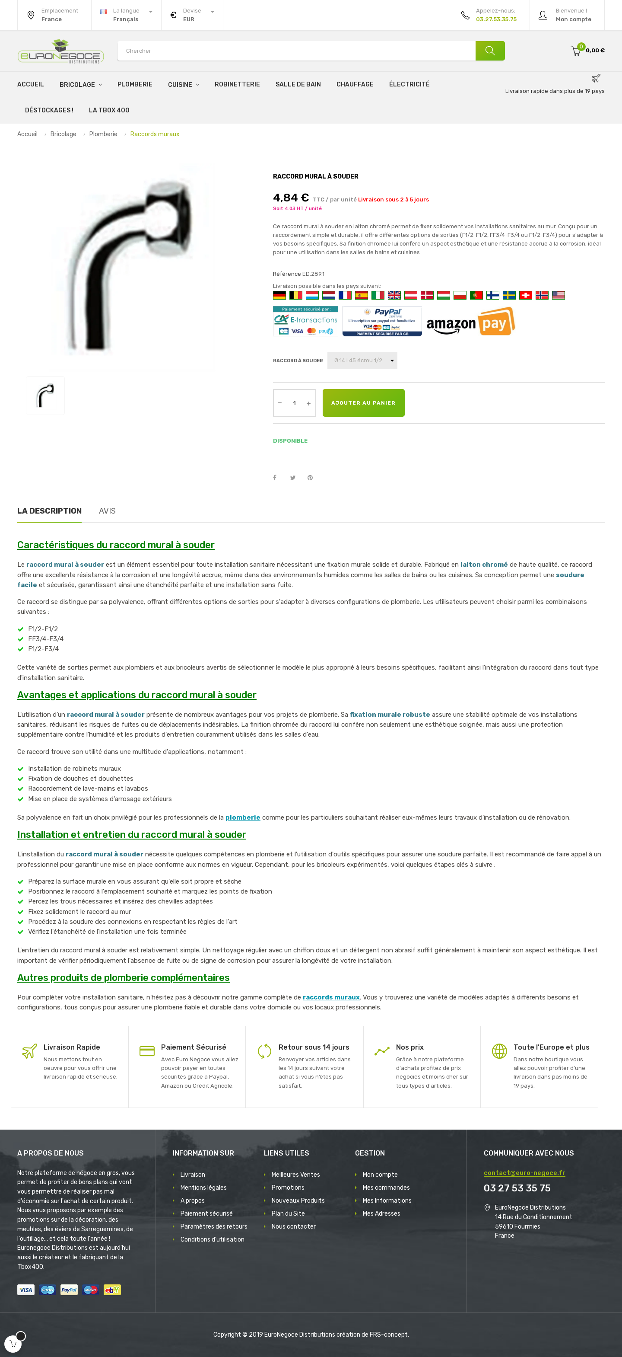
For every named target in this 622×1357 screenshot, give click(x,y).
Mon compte (380, 1174)
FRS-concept (389, 1334)
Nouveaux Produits (298, 1200)
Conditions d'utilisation (212, 1239)
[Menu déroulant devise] (126, 15)
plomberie (242, 817)
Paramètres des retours (214, 1226)
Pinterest (314, 478)
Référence (287, 274)
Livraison (193, 1174)
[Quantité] (294, 403)
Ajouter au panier (363, 403)
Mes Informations (387, 1200)
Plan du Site (288, 1213)
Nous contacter (294, 1226)
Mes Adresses (381, 1213)
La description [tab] (49, 511)
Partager (279, 478)
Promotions (288, 1187)
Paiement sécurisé (207, 1213)
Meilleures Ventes (296, 1174)
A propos (193, 1200)
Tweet (296, 478)
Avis (107, 511)
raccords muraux (331, 997)
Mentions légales (204, 1187)
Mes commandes (386, 1187)
